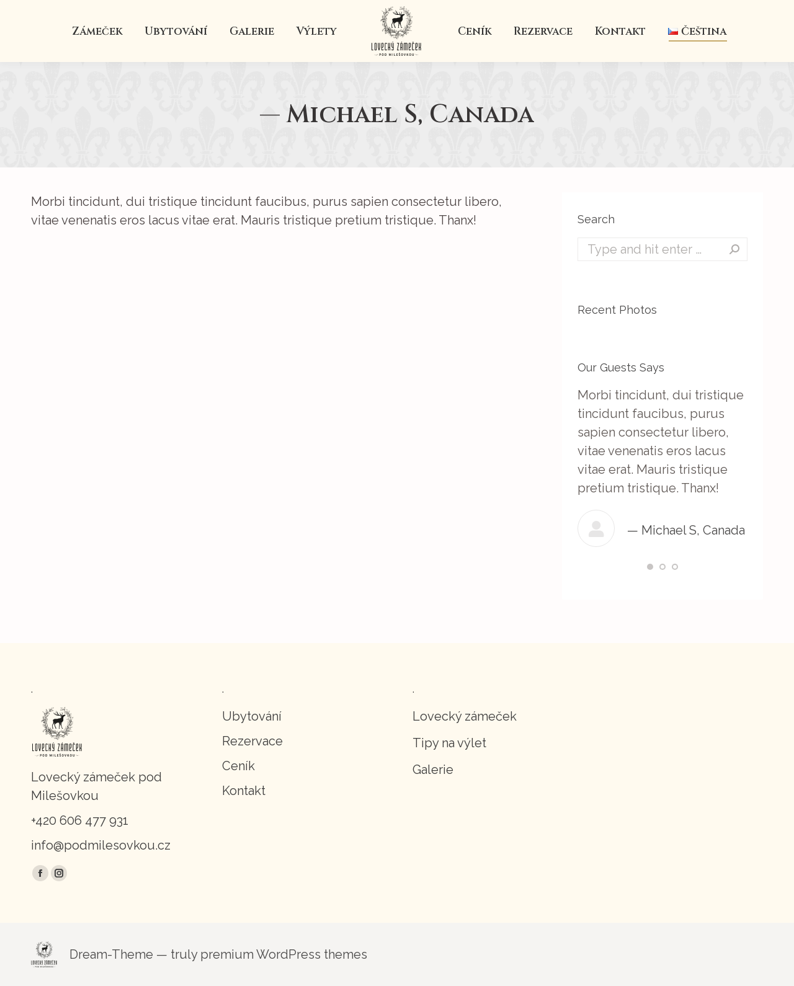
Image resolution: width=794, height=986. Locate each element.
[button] (650, 567)
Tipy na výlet (449, 742)
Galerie (433, 769)
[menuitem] (97, 31)
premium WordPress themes (283, 954)
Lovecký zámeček (465, 716)
